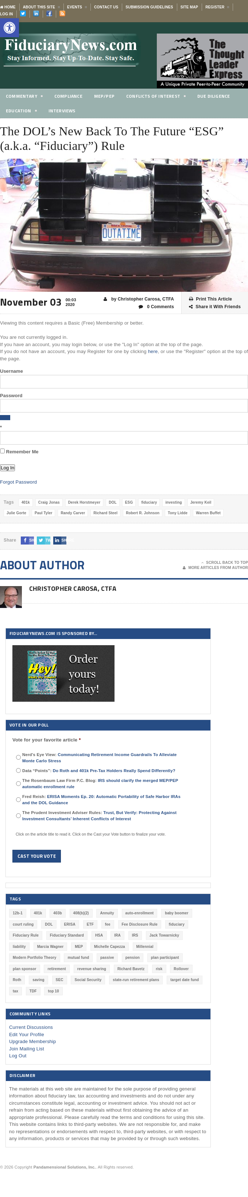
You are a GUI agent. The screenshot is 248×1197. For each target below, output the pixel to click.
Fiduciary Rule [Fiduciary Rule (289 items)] (26, 935)
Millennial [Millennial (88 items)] (145, 947)
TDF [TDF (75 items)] (33, 991)
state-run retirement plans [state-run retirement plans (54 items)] (136, 980)
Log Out (18, 1055)
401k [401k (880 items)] (38, 913)
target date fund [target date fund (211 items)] (184, 980)
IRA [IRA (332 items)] (117, 935)
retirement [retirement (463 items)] (56, 969)
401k (26, 502)
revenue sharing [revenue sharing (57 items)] (91, 969)
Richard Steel (105, 513)
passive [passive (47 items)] (107, 958)
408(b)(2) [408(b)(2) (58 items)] (81, 913)
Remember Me (19, 451)
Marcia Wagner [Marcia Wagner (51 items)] (50, 947)
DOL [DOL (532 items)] (49, 924)
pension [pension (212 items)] (132, 958)
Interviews (64, 110)
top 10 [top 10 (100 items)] (53, 991)
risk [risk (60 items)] (159, 969)
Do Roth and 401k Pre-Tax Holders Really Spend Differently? (114, 770)
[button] (9, 27)
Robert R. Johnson (142, 513)
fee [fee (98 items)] (108, 924)
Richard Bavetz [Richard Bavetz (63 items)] (130, 969)
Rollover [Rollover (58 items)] (181, 969)
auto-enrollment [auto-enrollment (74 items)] (139, 913)
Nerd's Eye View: (99, 757)
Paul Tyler (44, 513)
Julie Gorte (16, 513)
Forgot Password (18, 482)
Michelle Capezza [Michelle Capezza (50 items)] (109, 947)
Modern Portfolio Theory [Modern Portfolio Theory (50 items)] (35, 958)
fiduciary (149, 502)
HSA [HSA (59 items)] (99, 935)
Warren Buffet (208, 513)
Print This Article (210, 299)
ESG (129, 502)
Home (8, 7)
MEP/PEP (107, 96)
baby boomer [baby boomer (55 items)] (176, 913)
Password (11, 395)
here (153, 351)
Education (22, 112)
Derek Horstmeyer (84, 502)
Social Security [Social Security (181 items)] (87, 980)
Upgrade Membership (32, 1041)
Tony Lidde (177, 513)
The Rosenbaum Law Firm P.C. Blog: (100, 783)
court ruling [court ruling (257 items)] (23, 924)
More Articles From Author (215, 567)
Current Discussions (31, 1027)
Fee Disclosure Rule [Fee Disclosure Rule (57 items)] (140, 924)
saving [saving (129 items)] (38, 980)
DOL (113, 502)
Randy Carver (73, 513)
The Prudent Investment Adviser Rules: (99, 815)
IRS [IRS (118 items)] (135, 935)
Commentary (25, 97)
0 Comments (156, 307)
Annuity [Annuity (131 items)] (107, 913)
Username (11, 371)
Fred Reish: (101, 799)
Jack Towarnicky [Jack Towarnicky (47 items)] (164, 935)
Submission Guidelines (149, 7)
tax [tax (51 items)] (15, 991)
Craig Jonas (49, 502)
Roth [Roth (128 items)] (17, 980)
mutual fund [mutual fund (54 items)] (78, 958)
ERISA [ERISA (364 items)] (69, 924)
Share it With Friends (215, 307)
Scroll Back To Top (224, 562)
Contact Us (106, 7)
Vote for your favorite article (46, 740)
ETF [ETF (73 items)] (90, 924)
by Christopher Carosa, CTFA (139, 299)
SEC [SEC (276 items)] (59, 980)
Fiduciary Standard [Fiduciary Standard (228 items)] (67, 935)
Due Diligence (219, 96)
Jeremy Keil (201, 502)
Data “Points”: (98, 770)
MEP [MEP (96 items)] (79, 947)
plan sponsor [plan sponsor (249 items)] (24, 969)
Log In (6, 14)
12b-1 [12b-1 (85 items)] (18, 913)
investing (173, 502)
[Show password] (5, 417)
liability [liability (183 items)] (19, 947)
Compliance (70, 96)
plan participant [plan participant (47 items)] (165, 958)
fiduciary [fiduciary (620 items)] (177, 924)
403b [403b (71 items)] (57, 913)
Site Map (189, 7)
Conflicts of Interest (160, 97)
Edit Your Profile (26, 1034)
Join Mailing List (26, 1048)
